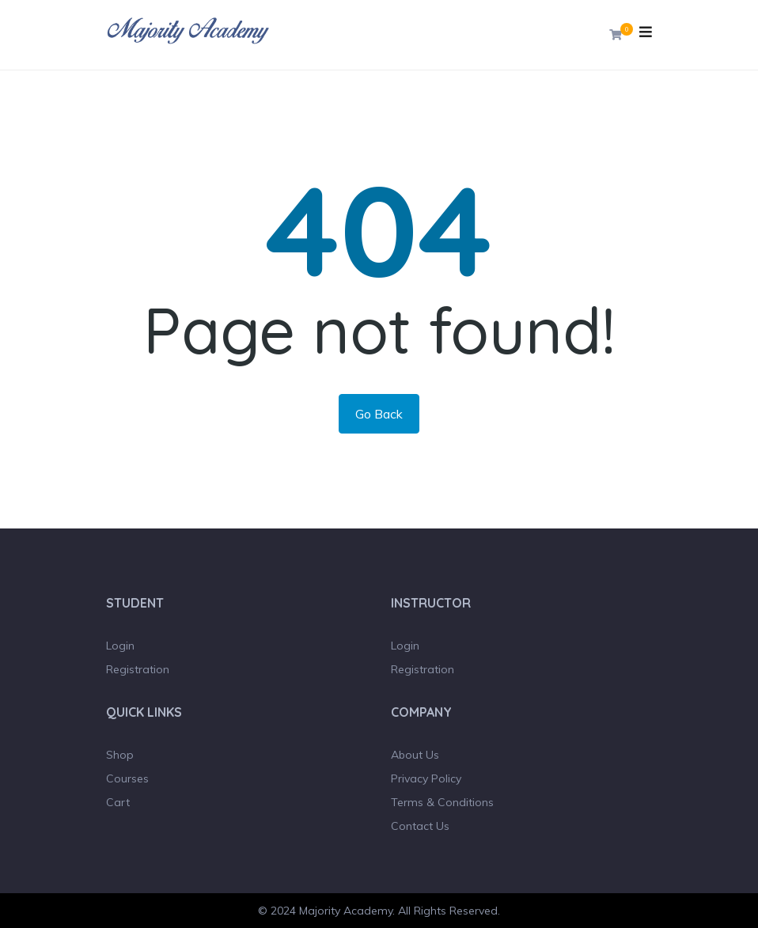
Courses (127, 778)
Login (120, 645)
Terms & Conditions (442, 802)
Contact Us (420, 826)
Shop (120, 755)
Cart (118, 802)
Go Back (379, 414)
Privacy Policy (426, 778)
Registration (137, 669)
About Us (415, 755)
